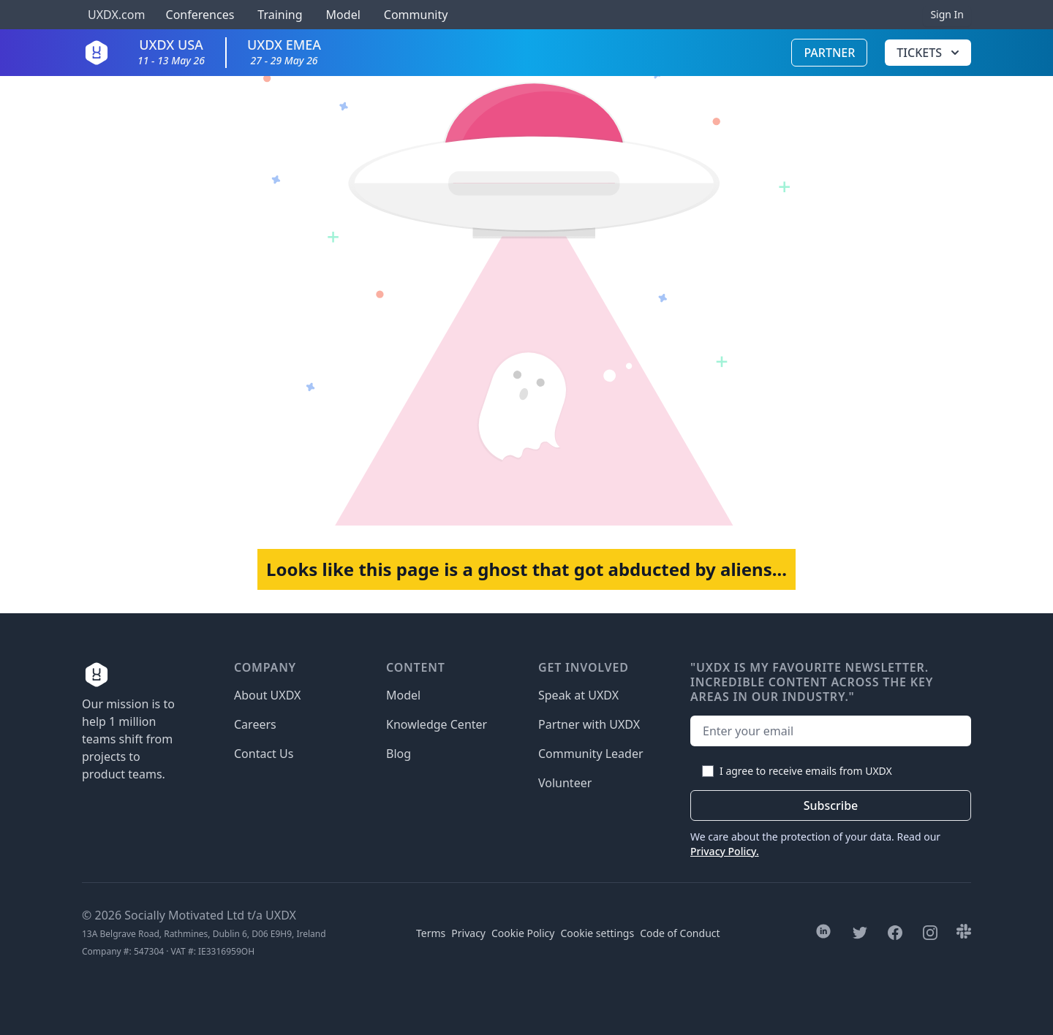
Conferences (198, 15)
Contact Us (263, 754)
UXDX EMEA (284, 51)
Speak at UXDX (578, 695)
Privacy (468, 933)
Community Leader (591, 754)
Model (343, 15)
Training (279, 15)
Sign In (947, 14)
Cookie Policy (522, 933)
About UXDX (267, 695)
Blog (398, 754)
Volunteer (565, 783)
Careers (255, 724)
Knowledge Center (436, 724)
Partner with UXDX (589, 724)
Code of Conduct (680, 933)
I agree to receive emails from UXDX (806, 771)
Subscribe (831, 805)
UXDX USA (171, 51)
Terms (430, 933)
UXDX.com (116, 15)
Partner (829, 53)
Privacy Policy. (724, 851)
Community (416, 15)
